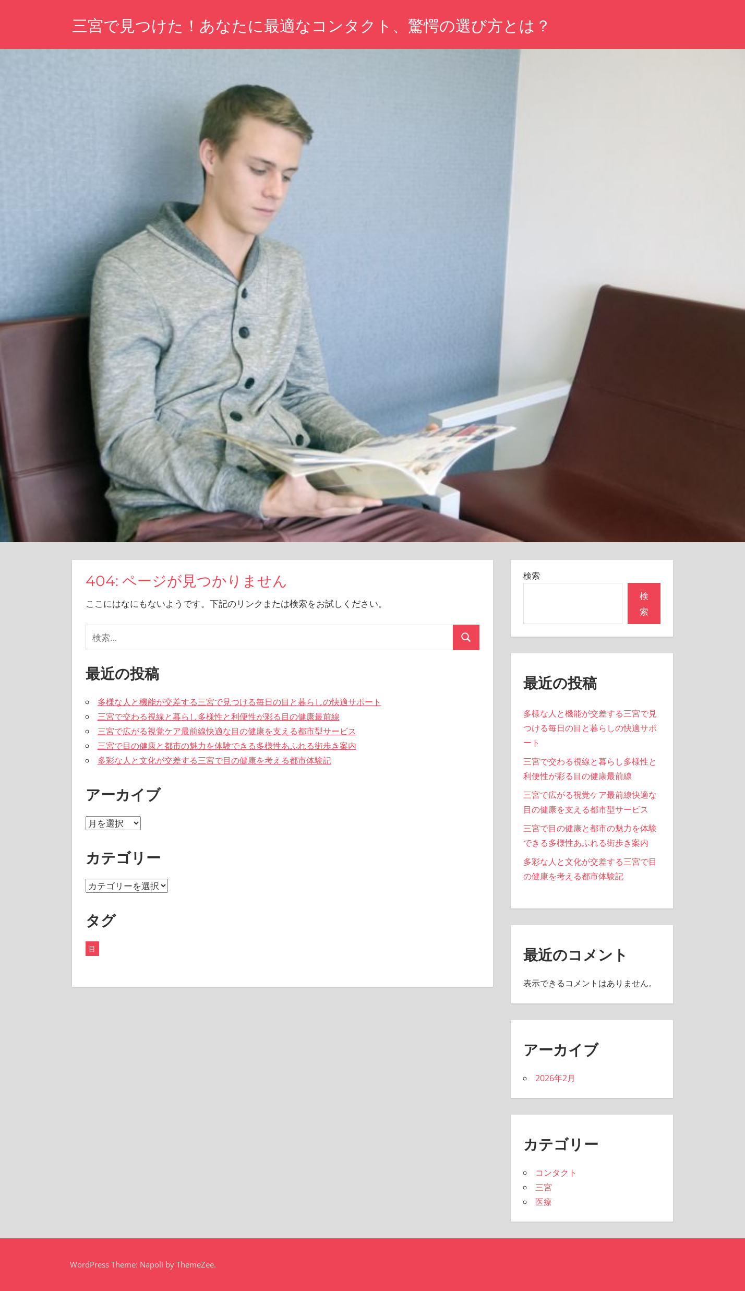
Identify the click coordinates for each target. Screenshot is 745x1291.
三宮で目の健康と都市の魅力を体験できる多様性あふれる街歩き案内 (227, 745)
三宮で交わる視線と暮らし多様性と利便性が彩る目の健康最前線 (219, 716)
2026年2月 (555, 1078)
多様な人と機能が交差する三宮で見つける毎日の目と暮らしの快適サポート (239, 702)
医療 (543, 1202)
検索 (531, 575)
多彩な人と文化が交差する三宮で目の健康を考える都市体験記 (214, 760)
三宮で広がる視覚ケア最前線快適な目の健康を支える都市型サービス (227, 731)
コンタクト (556, 1172)
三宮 (543, 1187)
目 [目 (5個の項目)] (92, 948)
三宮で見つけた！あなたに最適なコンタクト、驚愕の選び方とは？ (327, 25)
